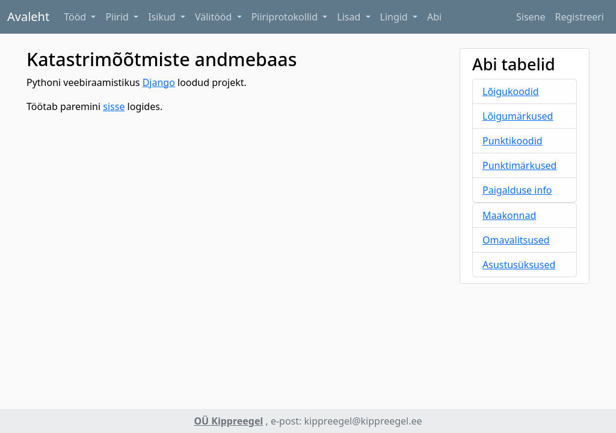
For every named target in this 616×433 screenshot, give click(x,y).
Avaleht (28, 16)
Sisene (531, 16)
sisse (114, 106)
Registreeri (579, 16)
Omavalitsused (516, 240)
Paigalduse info (517, 190)
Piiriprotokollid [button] (286, 16)
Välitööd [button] (215, 16)
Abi (434, 16)
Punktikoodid (512, 140)
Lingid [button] (395, 16)
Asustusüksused (518, 264)
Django (159, 82)
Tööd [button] (76, 16)
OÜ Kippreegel (228, 421)
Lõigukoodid (510, 91)
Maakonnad (509, 215)
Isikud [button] (163, 16)
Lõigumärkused (517, 116)
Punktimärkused (519, 165)
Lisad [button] (350, 16)
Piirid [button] (118, 16)
